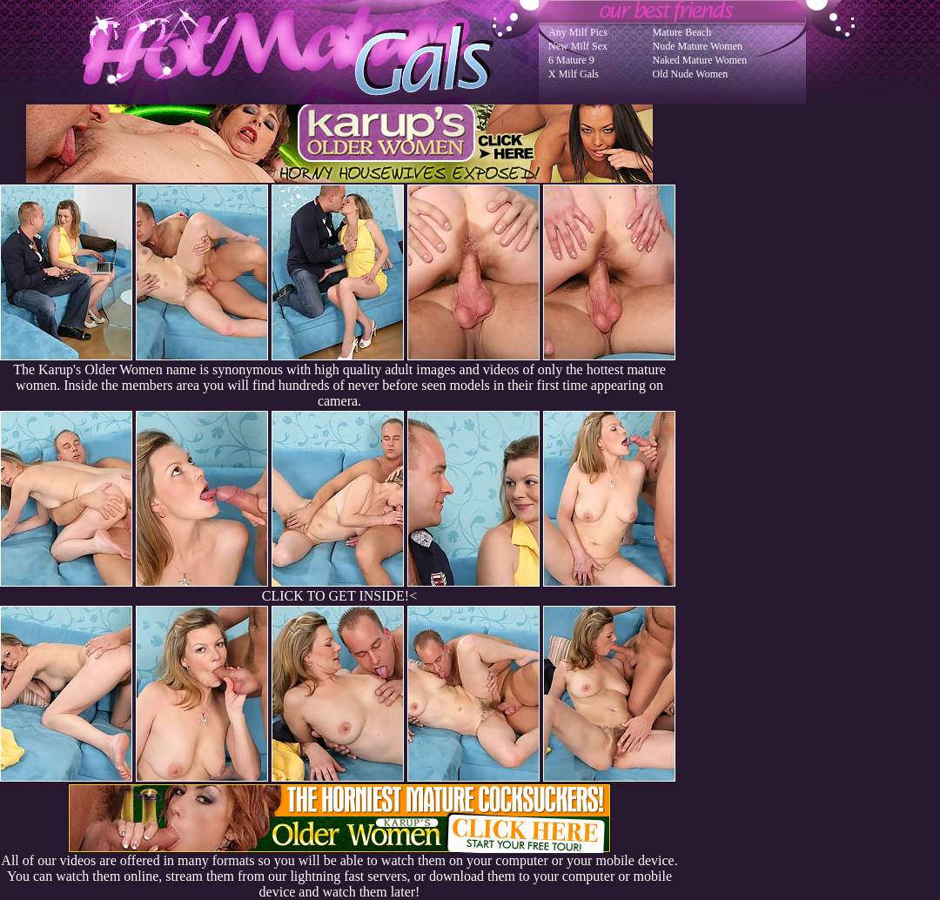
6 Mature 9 (571, 60)
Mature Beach (682, 32)
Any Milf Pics (578, 32)
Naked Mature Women (700, 60)
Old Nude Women (690, 74)
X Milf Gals (573, 74)
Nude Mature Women (697, 46)
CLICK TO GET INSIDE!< (339, 595)
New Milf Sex (578, 46)
